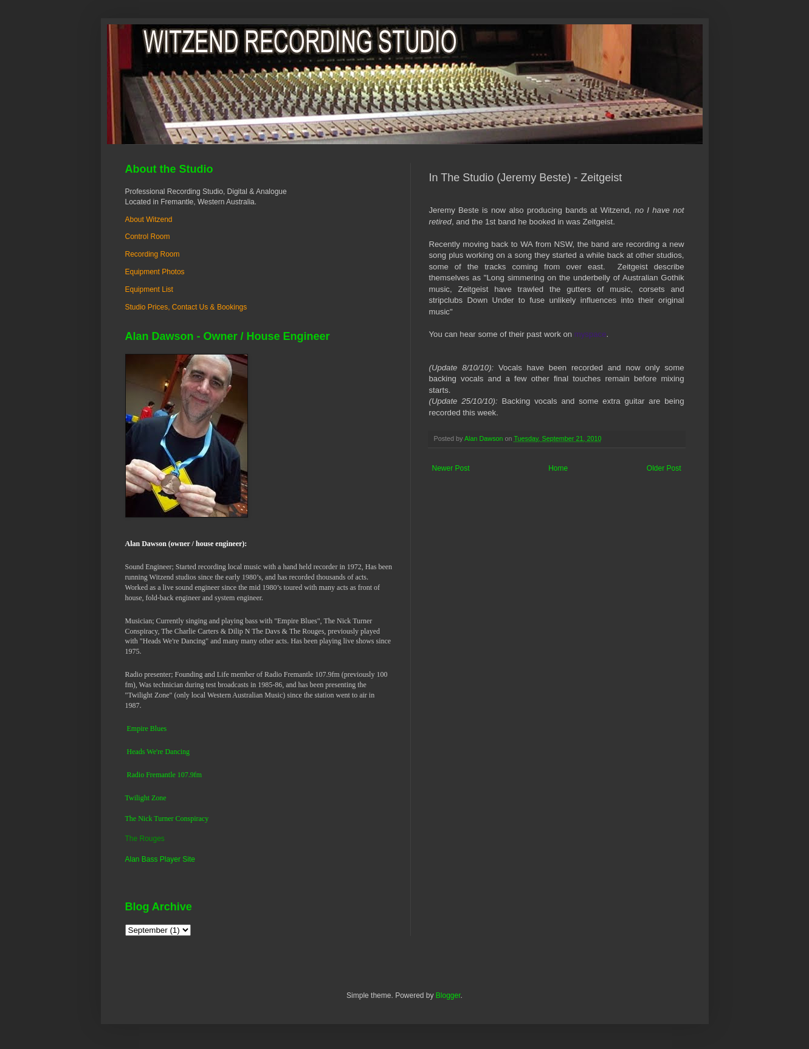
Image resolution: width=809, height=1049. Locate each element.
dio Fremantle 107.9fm (168, 774)
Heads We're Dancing (158, 751)
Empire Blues (147, 728)
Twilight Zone (146, 798)
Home (558, 468)
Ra (131, 774)
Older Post (664, 468)
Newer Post (451, 468)
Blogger (448, 995)
